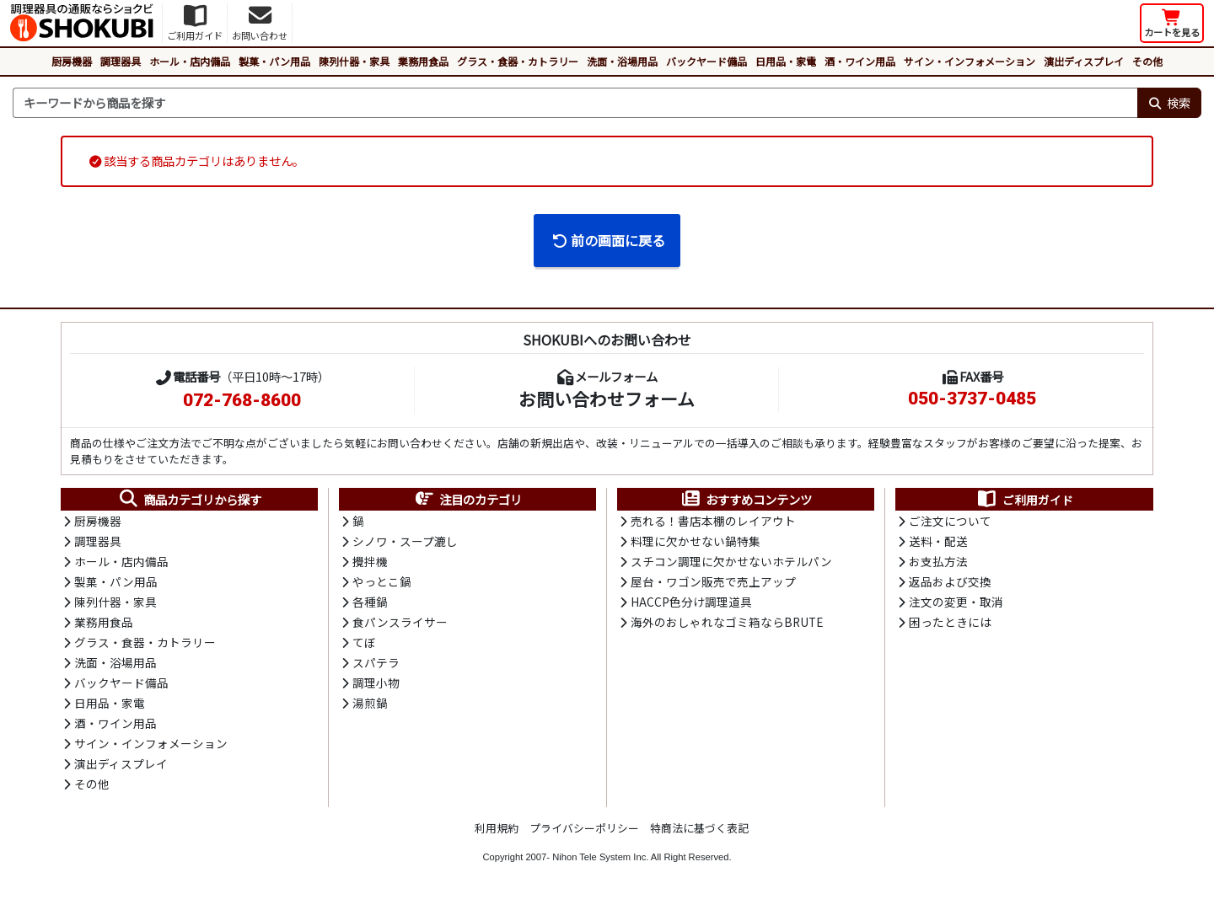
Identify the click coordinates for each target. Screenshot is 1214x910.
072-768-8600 (242, 400)
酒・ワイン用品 (860, 61)
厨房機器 (71, 61)
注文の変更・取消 (956, 604)
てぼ (364, 645)
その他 (1147, 61)
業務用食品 (423, 61)
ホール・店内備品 (189, 61)
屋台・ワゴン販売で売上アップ (713, 583)
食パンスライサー (400, 624)
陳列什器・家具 (354, 61)
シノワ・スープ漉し (405, 542)
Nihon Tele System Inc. (600, 862)
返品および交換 (950, 583)
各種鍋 (370, 604)
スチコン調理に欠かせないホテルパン (731, 562)
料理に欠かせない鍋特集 (695, 542)
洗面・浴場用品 (622, 61)
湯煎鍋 (370, 707)
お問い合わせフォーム (606, 398)
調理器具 (120, 61)
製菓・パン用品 (274, 61)
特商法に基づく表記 (699, 833)
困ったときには (950, 624)
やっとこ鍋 (381, 583)
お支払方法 (938, 562)
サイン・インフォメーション (969, 61)
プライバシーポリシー (584, 833)
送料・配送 (938, 542)
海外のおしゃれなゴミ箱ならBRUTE (727, 624)
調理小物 (376, 685)
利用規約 (496, 833)
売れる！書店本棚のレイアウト (713, 521)
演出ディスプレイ (1084, 61)
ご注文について (950, 521)
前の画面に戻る (608, 240)
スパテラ (376, 665)
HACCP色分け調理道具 (691, 604)
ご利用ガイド (1024, 499)
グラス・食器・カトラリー (517, 61)
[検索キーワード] (575, 103)
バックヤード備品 (706, 61)
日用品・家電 (785, 61)
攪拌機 (370, 562)
